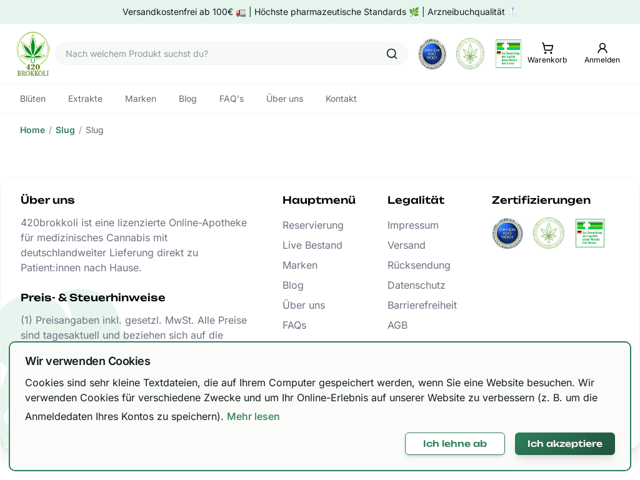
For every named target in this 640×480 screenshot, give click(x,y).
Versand (407, 245)
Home (32, 129)
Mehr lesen (253, 416)
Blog (293, 285)
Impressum (413, 225)
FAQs (294, 325)
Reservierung (313, 225)
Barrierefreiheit (422, 305)
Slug (65, 129)
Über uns (303, 305)
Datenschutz (417, 285)
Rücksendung (419, 265)
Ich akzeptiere (565, 443)
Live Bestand (312, 245)
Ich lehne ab (455, 443)
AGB (398, 325)
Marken (300, 265)
